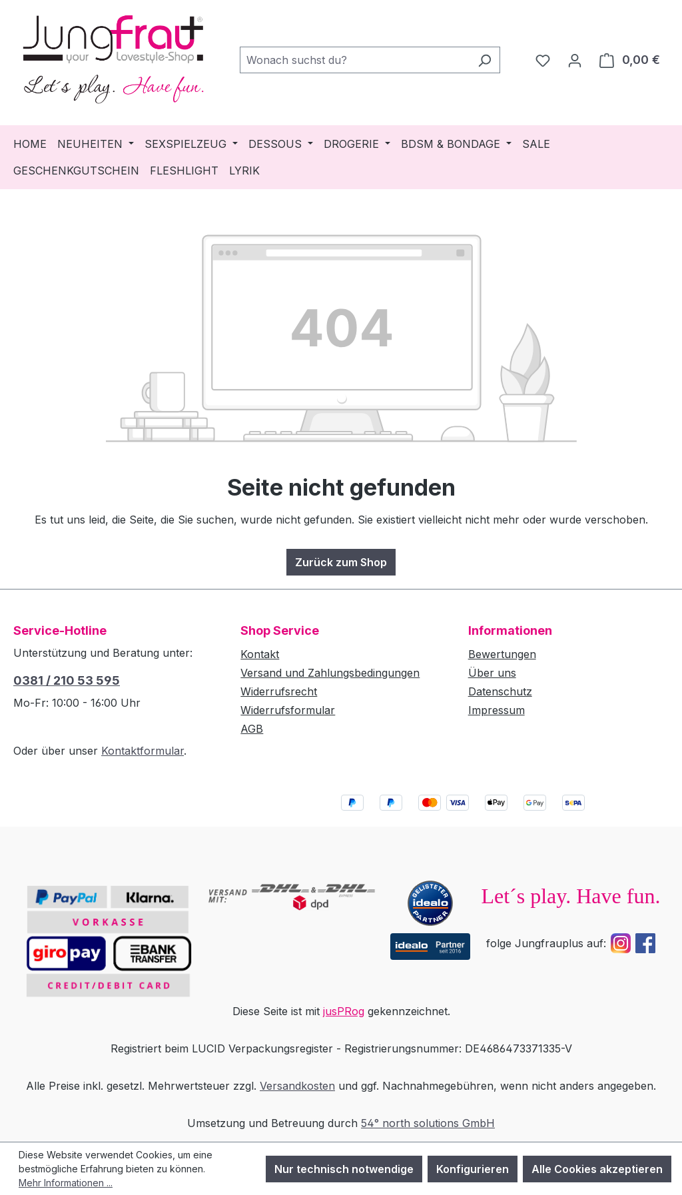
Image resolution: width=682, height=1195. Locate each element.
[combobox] (355, 60)
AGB (251, 728)
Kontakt (259, 654)
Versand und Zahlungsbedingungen (330, 672)
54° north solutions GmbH (428, 1123)
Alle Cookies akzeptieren (597, 1169)
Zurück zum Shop (341, 562)
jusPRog (343, 1011)
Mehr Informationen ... (66, 1182)
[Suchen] (484, 60)
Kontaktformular (142, 750)
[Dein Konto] (575, 60)
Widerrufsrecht (278, 691)
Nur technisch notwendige (344, 1169)
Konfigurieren (472, 1169)
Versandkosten (297, 1085)
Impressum (496, 710)
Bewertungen (502, 654)
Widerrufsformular (287, 710)
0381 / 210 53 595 (66, 680)
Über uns (492, 672)
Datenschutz (500, 691)
